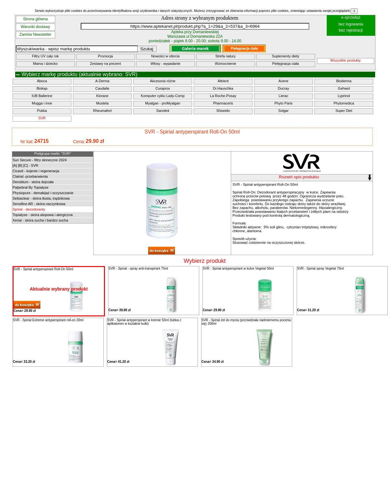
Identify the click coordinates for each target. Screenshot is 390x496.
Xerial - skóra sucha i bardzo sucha (40, 220)
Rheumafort (102, 111)
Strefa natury (225, 56)
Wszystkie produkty (345, 60)
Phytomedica (344, 103)
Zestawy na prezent (105, 63)
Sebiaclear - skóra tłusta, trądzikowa (41, 198)
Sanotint (162, 111)
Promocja (105, 56)
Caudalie (102, 88)
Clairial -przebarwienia (30, 176)
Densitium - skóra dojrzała (33, 182)
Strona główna (35, 19)
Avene (284, 81)
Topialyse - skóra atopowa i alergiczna (43, 215)
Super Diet (343, 111)
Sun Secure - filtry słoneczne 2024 (40, 160)
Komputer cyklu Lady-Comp (163, 96)
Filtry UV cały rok (45, 56)
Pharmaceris (223, 103)
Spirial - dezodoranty (29, 209)
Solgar (283, 111)
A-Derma (102, 81)
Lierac (283, 96)
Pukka (42, 111)
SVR (42, 118)
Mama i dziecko (45, 63)
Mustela (102, 103)
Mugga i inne (42, 103)
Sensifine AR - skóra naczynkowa (39, 204)
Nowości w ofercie (165, 56)
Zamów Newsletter (35, 34)
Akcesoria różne (163, 81)
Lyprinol (344, 96)
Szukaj (146, 48)
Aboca (42, 81)
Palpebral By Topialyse (30, 187)
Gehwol (344, 88)
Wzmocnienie (225, 63)
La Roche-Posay (223, 96)
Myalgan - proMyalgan (162, 103)
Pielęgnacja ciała (285, 63)
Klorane (102, 96)
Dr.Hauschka (223, 88)
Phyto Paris (283, 103)
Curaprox (162, 88)
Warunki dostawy (35, 27)
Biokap (41, 88)
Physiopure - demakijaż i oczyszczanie (43, 193)
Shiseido (223, 111)
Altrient (223, 81)
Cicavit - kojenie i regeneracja (36, 171)
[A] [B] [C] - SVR (25, 165)
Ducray (283, 88)
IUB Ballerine (42, 96)
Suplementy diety (285, 56)
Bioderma (343, 81)
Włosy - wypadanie (165, 63)
